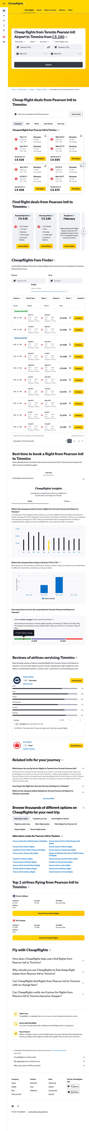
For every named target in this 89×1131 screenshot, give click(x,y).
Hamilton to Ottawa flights (23, 859)
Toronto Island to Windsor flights (25, 862)
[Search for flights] (4, 10)
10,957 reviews (29, 749)
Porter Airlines (28, 677)
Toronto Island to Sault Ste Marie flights (63, 859)
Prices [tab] (30, 501)
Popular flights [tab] (19, 829)
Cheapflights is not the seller (50, 1057)
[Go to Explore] (4, 30)
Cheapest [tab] (17, 124)
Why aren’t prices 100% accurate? (50, 1065)
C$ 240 (58, 37)
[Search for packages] (4, 25)
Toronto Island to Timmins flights (61, 872)
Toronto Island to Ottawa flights (60, 847)
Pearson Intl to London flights (60, 865)
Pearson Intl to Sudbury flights (24, 872)
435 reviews (27, 684)
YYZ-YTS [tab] (48, 473)
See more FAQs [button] (48, 798)
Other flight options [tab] (42, 824)
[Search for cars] (4, 20)
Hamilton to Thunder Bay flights (61, 862)
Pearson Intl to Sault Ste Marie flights (26, 865)
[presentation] (66, 37)
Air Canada (27, 742)
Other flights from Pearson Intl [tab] (65, 824)
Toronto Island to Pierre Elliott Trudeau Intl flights (64, 842)
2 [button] (74, 441)
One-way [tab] (60, 124)
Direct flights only (61, 42)
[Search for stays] (4, 15)
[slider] (66, 291)
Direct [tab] (36, 124)
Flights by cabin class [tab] (22, 824)
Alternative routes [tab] (21, 819)
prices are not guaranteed (58, 1050)
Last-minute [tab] (48, 124)
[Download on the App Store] (73, 1092)
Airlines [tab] (67, 501)
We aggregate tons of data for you (50, 1061)
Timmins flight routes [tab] (38, 829)
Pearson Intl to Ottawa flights (24, 847)
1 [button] (69, 441)
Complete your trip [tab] (40, 819)
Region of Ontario (42, 89)
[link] (23, 246)
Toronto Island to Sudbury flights (25, 868)
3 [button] (78, 441)
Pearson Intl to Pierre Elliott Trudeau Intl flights (30, 841)
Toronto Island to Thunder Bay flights (62, 850)
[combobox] (44, 42)
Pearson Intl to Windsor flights (60, 868)
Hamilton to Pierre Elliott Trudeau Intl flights (29, 850)
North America (22, 89)
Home (13, 89)
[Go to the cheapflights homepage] (16, 3)
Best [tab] (28, 124)
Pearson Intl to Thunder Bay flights (25, 853)
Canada (32, 89)
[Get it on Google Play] (73, 1086)
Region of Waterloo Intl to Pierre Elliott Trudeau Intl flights (66, 854)
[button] (3, 3)
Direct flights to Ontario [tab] (60, 819)
